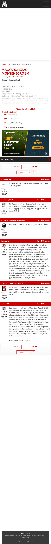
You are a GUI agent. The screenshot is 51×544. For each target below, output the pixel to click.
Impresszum (14, 535)
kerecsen (6, 241)
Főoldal (4, 64)
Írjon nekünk (42, 535)
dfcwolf (5, 304)
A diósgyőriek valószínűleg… (13, 123)
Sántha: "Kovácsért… (11, 119)
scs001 (5, 283)
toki (4, 220)
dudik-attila (7, 179)
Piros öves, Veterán (4, 214)
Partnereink (8, 535)
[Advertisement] (25, 34)
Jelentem (45, 179)
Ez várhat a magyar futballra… (14, 127)
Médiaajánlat (25, 537)
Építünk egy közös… (11, 115)
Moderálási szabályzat (32, 535)
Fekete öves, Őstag (4, 297)
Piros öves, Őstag (4, 255)
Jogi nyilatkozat (22, 535)
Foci (9, 64)
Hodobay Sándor (8, 200)
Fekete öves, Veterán (4, 193)
